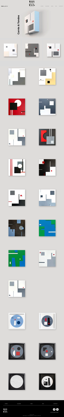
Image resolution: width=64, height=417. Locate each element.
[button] (47, 6)
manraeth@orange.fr (54, 412)
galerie (4, 6)
